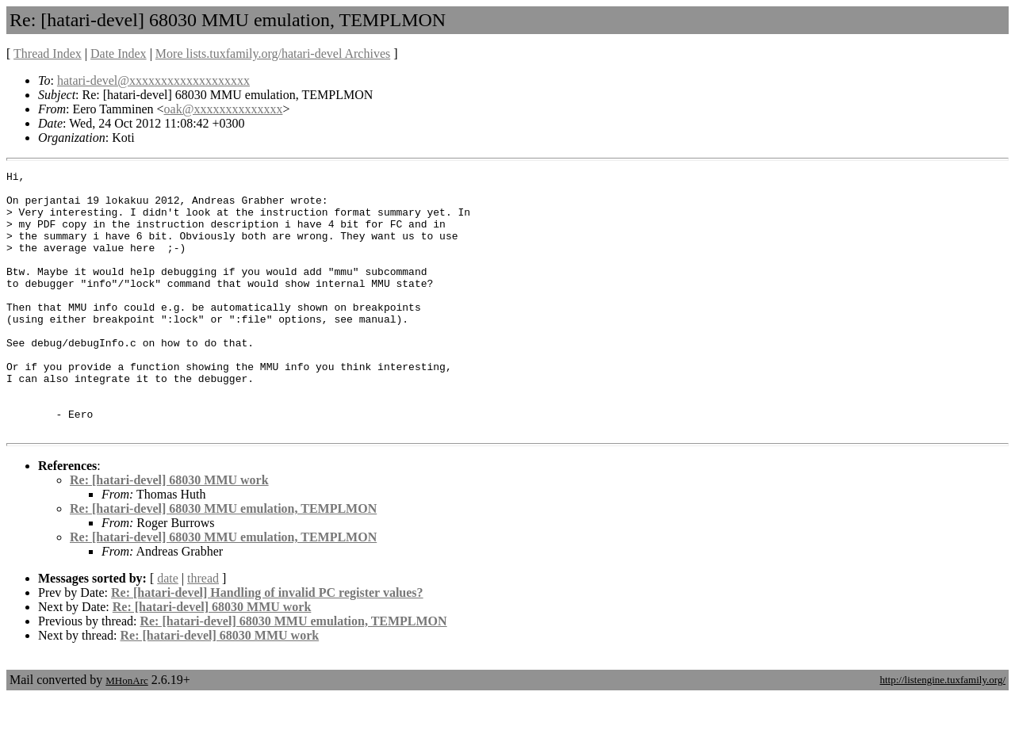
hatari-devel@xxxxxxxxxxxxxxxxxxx (153, 80)
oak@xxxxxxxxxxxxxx (223, 109)
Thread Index (47, 53)
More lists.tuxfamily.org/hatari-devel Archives (272, 53)
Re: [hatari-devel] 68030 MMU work (169, 532)
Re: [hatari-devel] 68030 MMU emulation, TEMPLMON (223, 560)
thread (203, 630)
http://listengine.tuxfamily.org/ (942, 732)
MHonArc (126, 733)
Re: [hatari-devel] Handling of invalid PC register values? (267, 645)
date (167, 630)
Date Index (118, 53)
